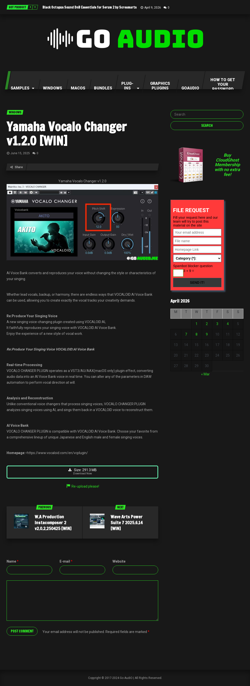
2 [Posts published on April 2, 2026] (207, 324)
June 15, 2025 (20, 153)
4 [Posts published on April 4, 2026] (228, 324)
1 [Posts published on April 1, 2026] (197, 324)
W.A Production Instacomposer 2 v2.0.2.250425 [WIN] (53, 523)
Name (13, 562)
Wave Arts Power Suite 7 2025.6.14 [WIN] (127, 523)
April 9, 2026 (152, 7)
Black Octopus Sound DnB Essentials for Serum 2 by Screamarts (89, 7)
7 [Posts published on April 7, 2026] (186, 334)
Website (119, 562)
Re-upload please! (82, 487)
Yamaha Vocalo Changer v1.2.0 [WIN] (66, 133)
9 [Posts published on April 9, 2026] (207, 334)
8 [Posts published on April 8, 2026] (197, 334)
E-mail (66, 562)
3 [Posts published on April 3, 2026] (217, 324)
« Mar (205, 374)
